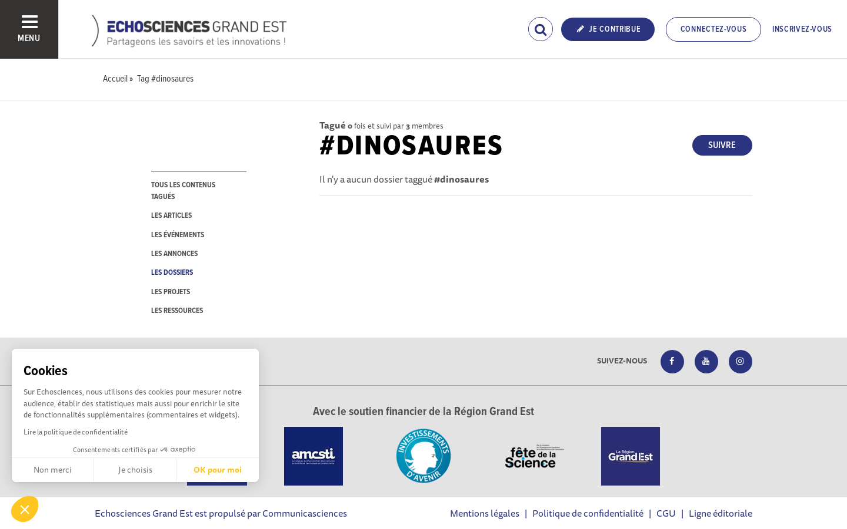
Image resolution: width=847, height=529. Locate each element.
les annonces (174, 254)
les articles (171, 216)
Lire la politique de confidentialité (76, 431)
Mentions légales (484, 513)
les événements (177, 235)
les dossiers (172, 273)
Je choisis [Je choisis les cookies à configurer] (135, 469)
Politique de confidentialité (587, 513)
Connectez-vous (714, 29)
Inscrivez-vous (802, 29)
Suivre (722, 145)
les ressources (177, 311)
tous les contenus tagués (183, 190)
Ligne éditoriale (720, 513)
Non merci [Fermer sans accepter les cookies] (53, 469)
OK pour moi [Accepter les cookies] (218, 469)
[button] (25, 509)
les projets (170, 292)
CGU (666, 513)
